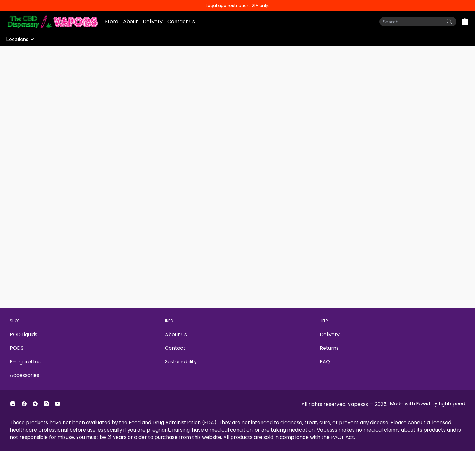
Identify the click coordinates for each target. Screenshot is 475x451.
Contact (175, 348)
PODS (16, 348)
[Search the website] (449, 21)
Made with (427, 403)
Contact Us (181, 21)
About (130, 21)
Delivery (153, 21)
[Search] (417, 21)
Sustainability (181, 361)
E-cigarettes (25, 361)
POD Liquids (23, 334)
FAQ (325, 361)
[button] (465, 21)
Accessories (24, 375)
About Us (176, 334)
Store (111, 21)
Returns (329, 348)
